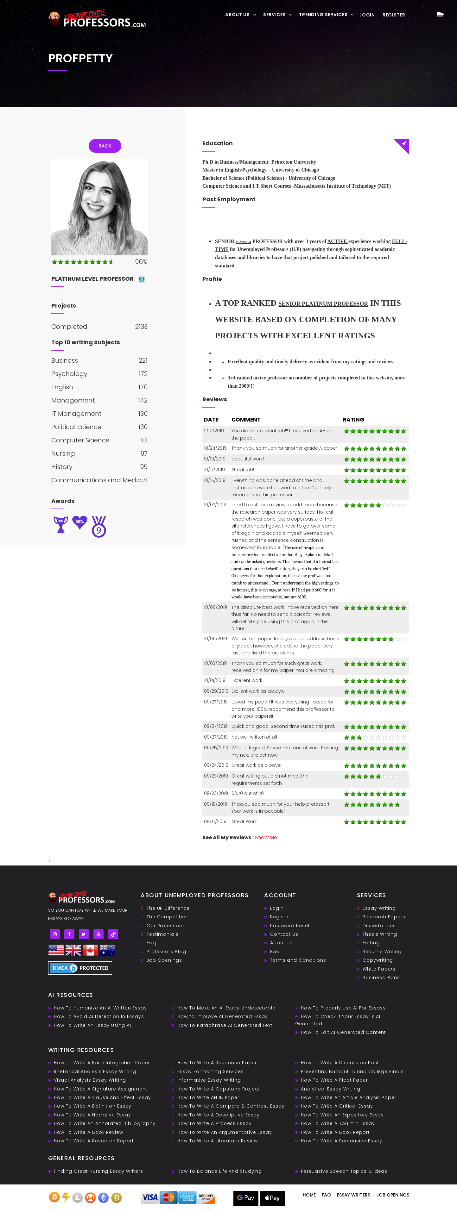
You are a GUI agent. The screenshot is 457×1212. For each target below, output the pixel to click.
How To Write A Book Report (335, 1132)
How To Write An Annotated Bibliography (104, 1123)
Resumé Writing (382, 951)
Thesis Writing (380, 934)
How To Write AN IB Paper (208, 1097)
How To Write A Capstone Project (218, 1089)
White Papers (379, 969)
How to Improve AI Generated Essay (222, 1016)
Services (274, 14)
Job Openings (164, 960)
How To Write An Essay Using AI (92, 1025)
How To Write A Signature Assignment (101, 1089)
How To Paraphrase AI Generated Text (224, 1025)
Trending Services (323, 14)
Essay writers (353, 1195)
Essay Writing (379, 908)
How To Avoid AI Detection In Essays (99, 1016)
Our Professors (165, 925)
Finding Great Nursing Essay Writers (98, 1171)
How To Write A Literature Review (217, 1141)
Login (367, 15)
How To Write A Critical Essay (337, 1106)
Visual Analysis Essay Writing (90, 1080)
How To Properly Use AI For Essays (343, 1008)
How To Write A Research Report (94, 1141)
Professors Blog (166, 951)
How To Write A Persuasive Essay (341, 1141)
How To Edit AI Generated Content (343, 1032)
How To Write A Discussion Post (340, 1062)
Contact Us (284, 934)
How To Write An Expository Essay (342, 1115)
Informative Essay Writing (209, 1080)
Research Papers (384, 917)
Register (394, 15)
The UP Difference (168, 908)
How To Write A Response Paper (217, 1062)
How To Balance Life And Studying (219, 1171)
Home (309, 1195)
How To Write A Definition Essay (92, 1106)
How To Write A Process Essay (214, 1123)
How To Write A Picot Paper (334, 1080)
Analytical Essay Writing (330, 1089)
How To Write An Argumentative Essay (224, 1132)
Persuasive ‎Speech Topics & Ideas (344, 1171)
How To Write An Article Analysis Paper (348, 1097)
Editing (371, 943)
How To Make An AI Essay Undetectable (226, 1008)
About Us (237, 14)
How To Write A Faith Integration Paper (102, 1062)
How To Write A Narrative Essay (92, 1115)
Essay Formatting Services (210, 1071)
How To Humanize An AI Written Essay (100, 1008)
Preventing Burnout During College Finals (352, 1071)
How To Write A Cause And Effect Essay (102, 1097)
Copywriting (378, 960)
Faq (151, 943)
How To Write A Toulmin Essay (338, 1123)
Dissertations (379, 925)
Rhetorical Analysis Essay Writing (95, 1071)
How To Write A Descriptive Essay (218, 1115)
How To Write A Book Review (88, 1132)
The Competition (168, 917)
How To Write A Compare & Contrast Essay (230, 1106)
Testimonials (163, 934)
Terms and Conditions (298, 960)
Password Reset (290, 925)
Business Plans (381, 977)
